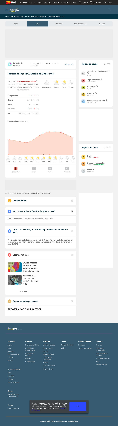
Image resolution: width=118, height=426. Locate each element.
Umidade (67, 170)
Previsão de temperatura (30, 349)
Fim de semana (80, 24)
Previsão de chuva (32, 345)
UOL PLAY (64, 2)
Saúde (45, 351)
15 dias (102, 24)
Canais (63, 342)
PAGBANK (47, 2)
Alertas (45, 363)
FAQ (97, 361)
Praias (10, 361)
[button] (20, 291)
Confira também (84, 342)
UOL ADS (73, 2)
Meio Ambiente (48, 354)
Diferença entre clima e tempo (13, 395)
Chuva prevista (13, 408)
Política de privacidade (100, 349)
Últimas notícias (49, 345)
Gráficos (28, 342)
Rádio (63, 348)
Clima (10, 391)
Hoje (37, 24)
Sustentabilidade (49, 366)
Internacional (48, 369)
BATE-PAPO (96, 2)
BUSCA (83, 2)
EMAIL (108, 2)
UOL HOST (38, 2)
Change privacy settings (102, 354)
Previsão (11, 342)
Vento (50, 170)
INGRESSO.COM (26, 2)
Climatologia (30, 361)
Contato (99, 342)
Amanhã (59, 24)
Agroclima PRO (98, 164)
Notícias (46, 342)
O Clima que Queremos (47, 358)
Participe (81, 345)
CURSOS (56, 2)
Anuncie (99, 345)
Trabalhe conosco (102, 358)
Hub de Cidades (14, 370)
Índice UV (28, 358)
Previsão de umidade (29, 354)
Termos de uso (101, 365)
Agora (16, 24)
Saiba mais (69, 64)
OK (78, 406)
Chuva (34, 170)
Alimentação (47, 348)
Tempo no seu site (85, 348)
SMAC (96, 157)
